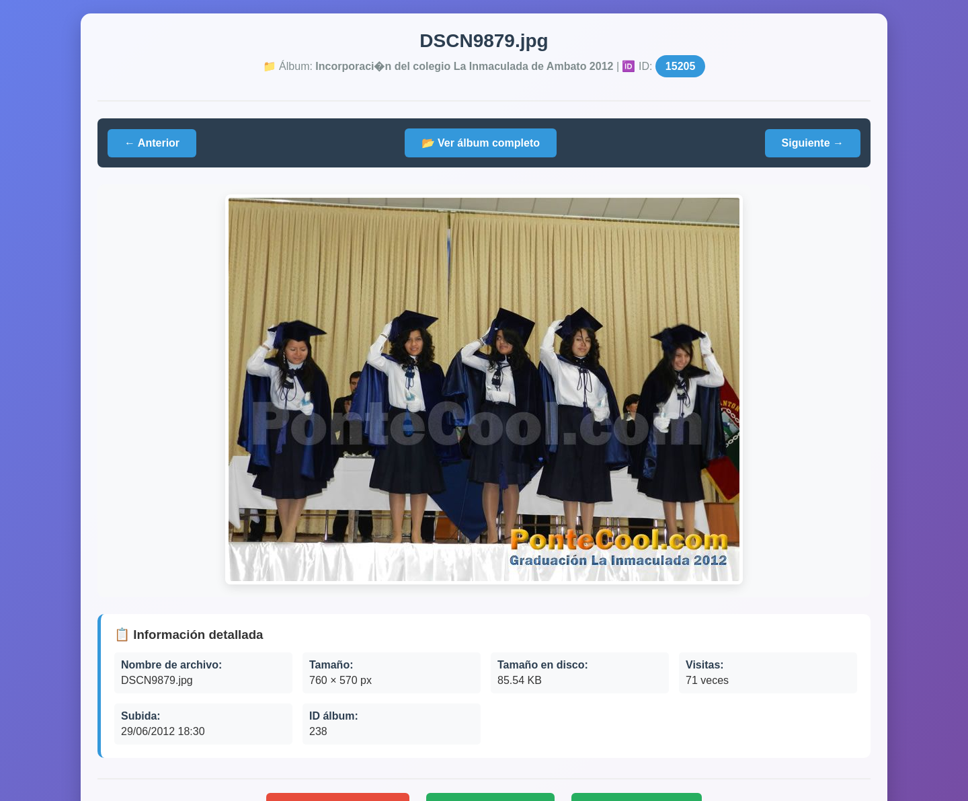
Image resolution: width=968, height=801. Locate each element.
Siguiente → (813, 143)
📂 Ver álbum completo (480, 143)
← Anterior (151, 143)
